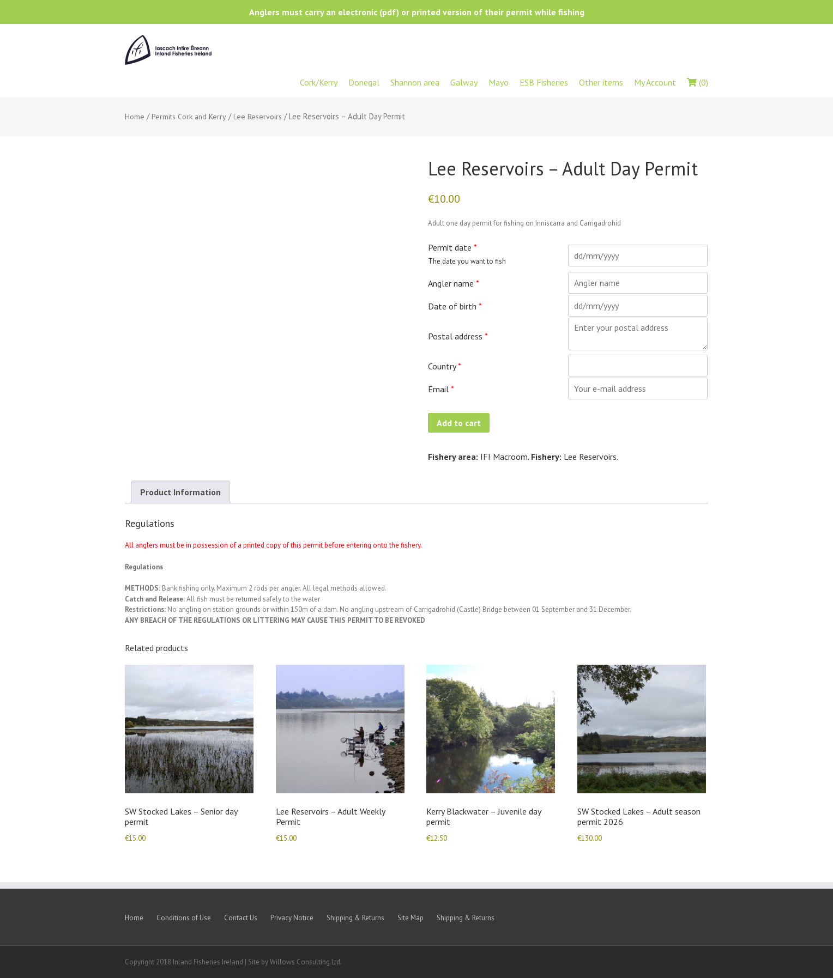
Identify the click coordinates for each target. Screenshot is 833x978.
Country (444, 366)
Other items (601, 82)
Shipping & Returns (355, 917)
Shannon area (414, 82)
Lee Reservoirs (257, 117)
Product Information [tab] (180, 492)
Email (441, 389)
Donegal (363, 82)
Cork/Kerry (318, 82)
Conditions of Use (183, 917)
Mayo (498, 82)
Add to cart (459, 422)
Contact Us (240, 917)
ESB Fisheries (544, 82)
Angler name (453, 283)
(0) (697, 82)
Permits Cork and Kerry (189, 117)
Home (134, 117)
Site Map (410, 917)
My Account (655, 82)
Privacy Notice (291, 917)
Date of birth (455, 306)
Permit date (452, 247)
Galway (464, 82)
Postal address (458, 336)
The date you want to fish (467, 261)
